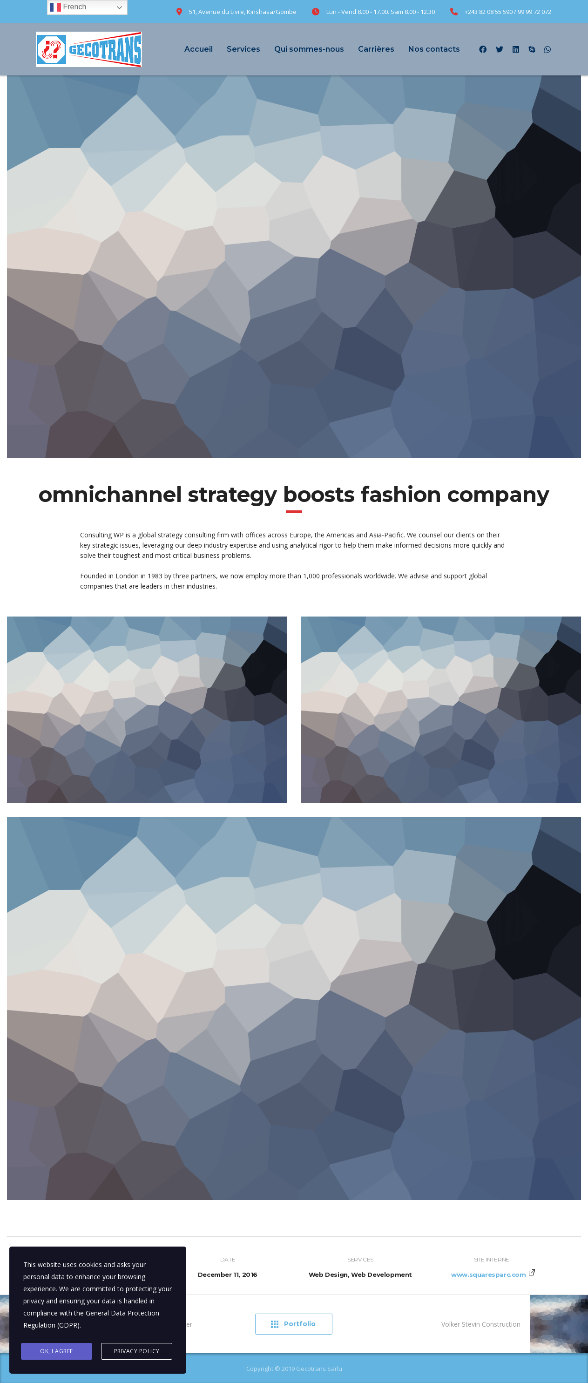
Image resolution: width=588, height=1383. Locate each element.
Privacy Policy (137, 1351)
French (68, 7)
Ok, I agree (56, 1351)
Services (243, 49)
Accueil (198, 49)
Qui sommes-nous (309, 49)
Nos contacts (434, 49)
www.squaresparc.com (488, 1274)
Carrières (376, 49)
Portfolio (293, 1324)
